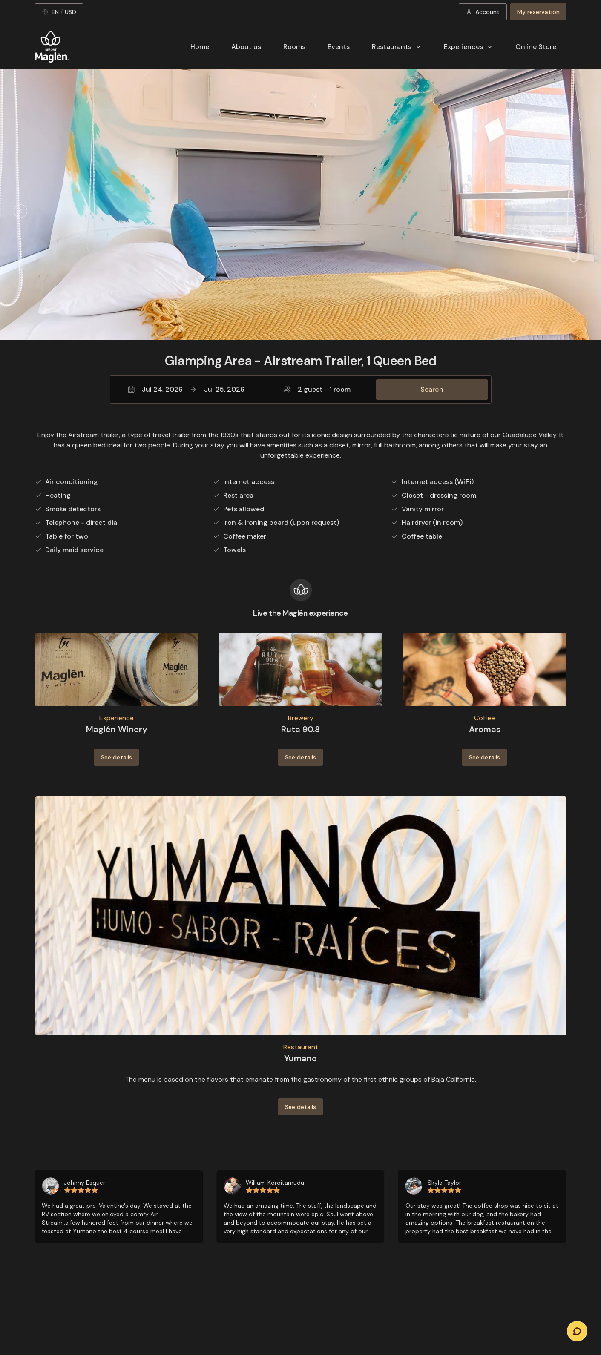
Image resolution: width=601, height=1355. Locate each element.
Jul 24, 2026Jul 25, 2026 (185, 389)
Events (339, 46)
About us (246, 46)
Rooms (294, 46)
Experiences (468, 46)
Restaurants (397, 46)
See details (116, 757)
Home (199, 46)
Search (431, 389)
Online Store (535, 46)
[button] (301, 389)
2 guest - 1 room (317, 389)
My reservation (538, 12)
